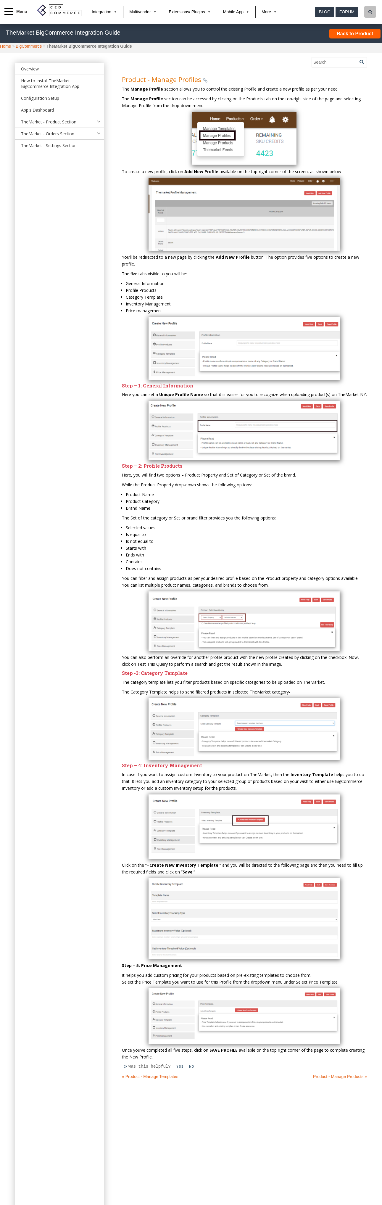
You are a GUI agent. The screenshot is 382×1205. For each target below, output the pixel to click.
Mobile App (233, 11)
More (266, 11)
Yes (179, 1066)
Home (5, 46)
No (191, 1066)
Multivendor (140, 11)
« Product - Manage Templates (150, 1076)
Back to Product (355, 33)
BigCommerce (29, 46)
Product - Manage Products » (340, 1076)
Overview (30, 69)
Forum (346, 11)
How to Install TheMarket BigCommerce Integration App (50, 83)
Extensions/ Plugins (187, 11)
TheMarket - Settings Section (49, 145)
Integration (101, 11)
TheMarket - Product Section (48, 122)
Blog (325, 11)
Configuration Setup (40, 98)
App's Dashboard (37, 110)
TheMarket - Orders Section (47, 133)
